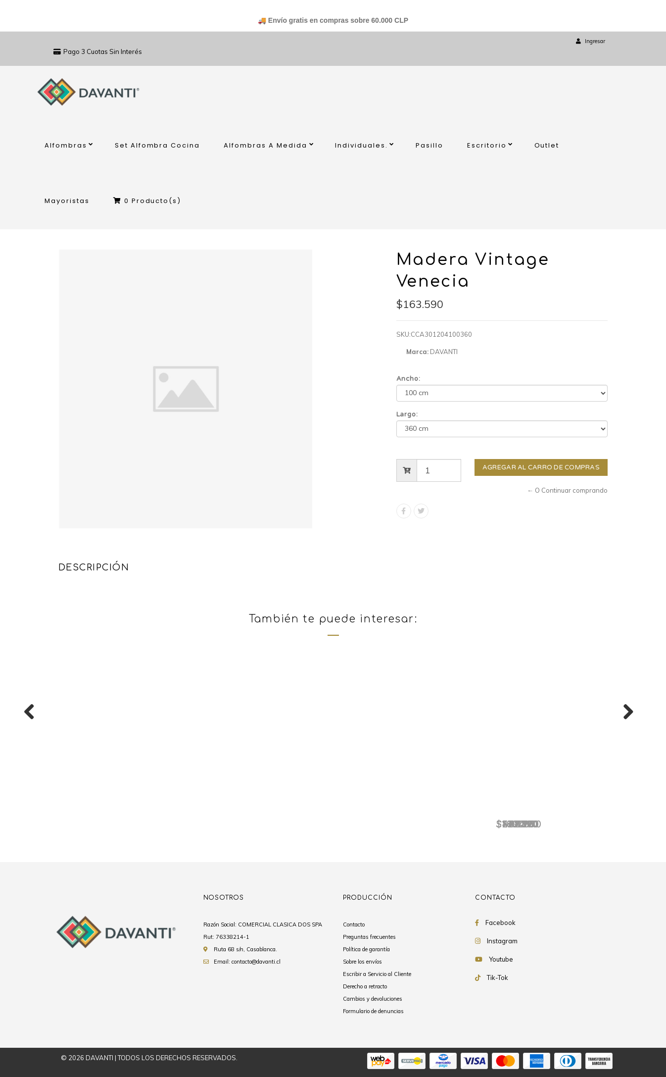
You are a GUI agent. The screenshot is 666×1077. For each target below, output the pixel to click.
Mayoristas (67, 200)
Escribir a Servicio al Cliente (377, 974)
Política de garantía (366, 949)
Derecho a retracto (365, 986)
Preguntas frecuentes (369, 936)
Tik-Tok (497, 977)
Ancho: (408, 378)
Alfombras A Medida (265, 145)
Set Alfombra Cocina (157, 145)
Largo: (407, 414)
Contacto (354, 924)
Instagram (502, 941)
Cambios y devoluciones (372, 998)
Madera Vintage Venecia (120, 808)
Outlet (547, 145)
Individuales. (361, 145)
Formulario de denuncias (373, 1011)
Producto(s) (147, 200)
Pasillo (429, 145)
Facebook (500, 922)
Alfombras (66, 145)
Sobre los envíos (362, 961)
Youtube (501, 959)
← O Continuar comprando (567, 490)
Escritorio (487, 145)
